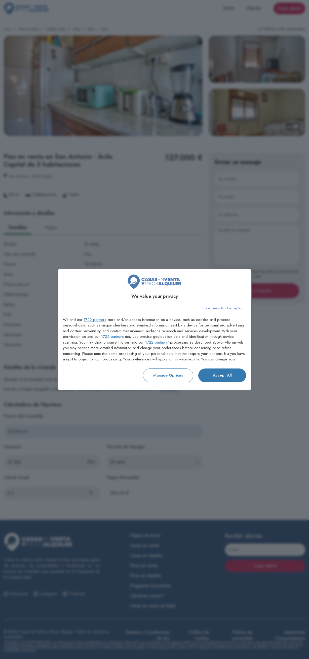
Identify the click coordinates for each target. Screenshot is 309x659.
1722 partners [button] (95, 319)
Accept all (222, 375)
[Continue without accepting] (223, 308)
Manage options (168, 375)
